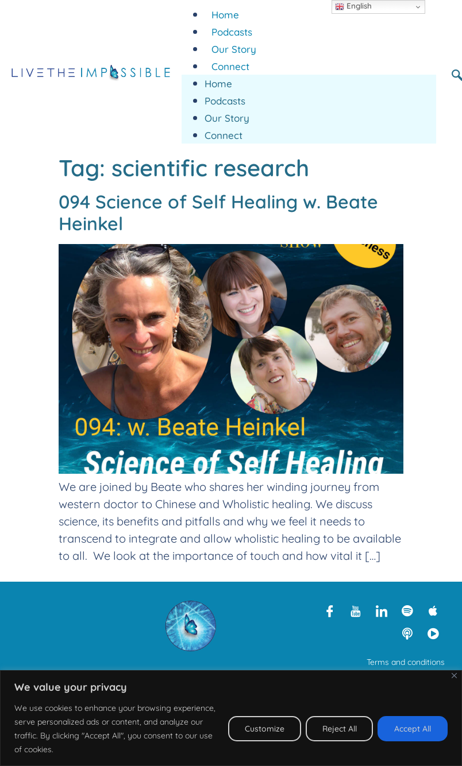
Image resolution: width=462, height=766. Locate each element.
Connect (230, 66)
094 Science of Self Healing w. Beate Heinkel (218, 212)
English (353, 6)
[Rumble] (433, 633)
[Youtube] (355, 610)
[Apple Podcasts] (433, 610)
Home (225, 15)
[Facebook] (329, 610)
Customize (264, 729)
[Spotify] (407, 610)
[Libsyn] (407, 633)
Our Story (233, 49)
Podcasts (231, 32)
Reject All (339, 729)
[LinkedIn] (381, 610)
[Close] (454, 675)
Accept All (412, 729)
